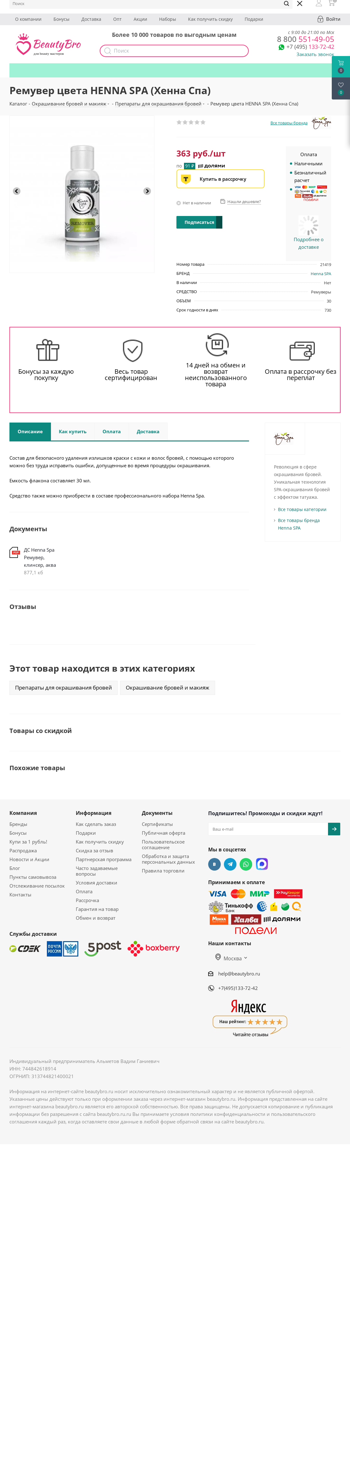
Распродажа (23, 850)
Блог (14, 868)
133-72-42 (310, 46)
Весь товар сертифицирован (131, 374)
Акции (140, 19)
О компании (28, 19)
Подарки (254, 19)
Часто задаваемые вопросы (97, 871)
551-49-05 (305, 39)
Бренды (18, 824)
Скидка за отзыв (94, 850)
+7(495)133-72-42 (238, 988)
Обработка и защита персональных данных (168, 859)
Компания (23, 813)
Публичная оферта (163, 833)
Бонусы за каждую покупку (46, 374)
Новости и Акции (29, 859)
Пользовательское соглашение (163, 844)
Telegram (230, 864)
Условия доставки (96, 882)
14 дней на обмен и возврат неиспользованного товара (216, 374)
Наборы (167, 19)
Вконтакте (214, 864)
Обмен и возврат (95, 918)
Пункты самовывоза (32, 877)
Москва (228, 958)
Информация (93, 813)
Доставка (91, 19)
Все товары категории (302, 509)
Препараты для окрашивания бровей (63, 687)
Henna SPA (321, 273)
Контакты (20, 894)
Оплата (84, 891)
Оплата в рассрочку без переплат (300, 374)
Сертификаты (157, 824)
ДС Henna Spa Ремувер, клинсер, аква (40, 557)
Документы (157, 813)
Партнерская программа (103, 859)
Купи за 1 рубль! (28, 841)
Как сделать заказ (96, 824)
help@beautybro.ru (239, 973)
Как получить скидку (210, 19)
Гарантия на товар (97, 909)
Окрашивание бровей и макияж (167, 687)
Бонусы (61, 19)
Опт (117, 19)
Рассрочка (87, 900)
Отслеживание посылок (37, 886)
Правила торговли (163, 870)
